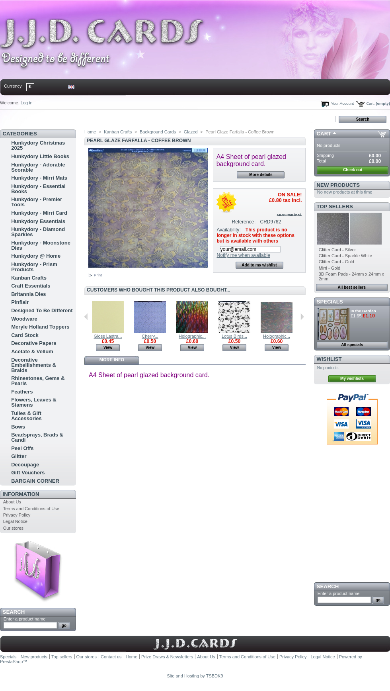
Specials (330, 302)
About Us (12, 501)
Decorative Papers (33, 343)
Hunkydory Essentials (38, 221)
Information (21, 494)
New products (338, 185)
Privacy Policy (16, 515)
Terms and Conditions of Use (31, 508)
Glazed (191, 131)
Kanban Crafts (29, 278)
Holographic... (192, 336)
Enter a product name (25, 619)
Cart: (370, 103)
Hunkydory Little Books (40, 156)
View (108, 347)
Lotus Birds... (234, 336)
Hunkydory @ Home (35, 256)
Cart (324, 134)
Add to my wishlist (259, 265)
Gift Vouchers (28, 473)
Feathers (22, 392)
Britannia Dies (28, 294)
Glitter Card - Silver (337, 249)
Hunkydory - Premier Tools (36, 201)
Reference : (244, 222)
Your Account (342, 103)
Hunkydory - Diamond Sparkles (38, 231)
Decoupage (25, 465)
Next (302, 316)
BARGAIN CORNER (35, 481)
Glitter (18, 456)
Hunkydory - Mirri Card (39, 213)
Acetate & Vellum (32, 351)
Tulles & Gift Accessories (26, 415)
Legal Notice (15, 521)
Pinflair (20, 302)
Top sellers (335, 206)
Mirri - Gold (329, 268)
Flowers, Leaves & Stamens (33, 402)
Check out (352, 170)
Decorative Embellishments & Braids (33, 365)
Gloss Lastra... (108, 336)
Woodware (24, 319)
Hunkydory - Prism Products (34, 266)
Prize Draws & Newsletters (167, 656)
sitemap (66, 118)
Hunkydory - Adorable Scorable (38, 167)
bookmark (92, 118)
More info (111, 359)
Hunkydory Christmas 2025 (38, 145)
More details (260, 174)
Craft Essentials (30, 286)
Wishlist (329, 359)
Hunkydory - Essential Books (38, 188)
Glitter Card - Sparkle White (345, 255)
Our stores (13, 528)
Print (98, 275)
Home (13, 118)
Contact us (111, 656)
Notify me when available (243, 255)
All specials (352, 345)
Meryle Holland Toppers (40, 327)
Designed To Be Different (41, 310)
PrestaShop (11, 661)
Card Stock (25, 335)
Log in (27, 102)
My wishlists (352, 378)
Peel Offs (22, 448)
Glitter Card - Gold (336, 261)
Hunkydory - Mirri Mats (39, 178)
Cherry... (150, 336)
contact (39, 118)
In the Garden (363, 311)
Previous (86, 316)
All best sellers (351, 287)
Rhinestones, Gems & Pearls (37, 380)
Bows (18, 427)
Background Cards (158, 131)
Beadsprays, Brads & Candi (37, 437)
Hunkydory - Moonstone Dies (40, 245)
